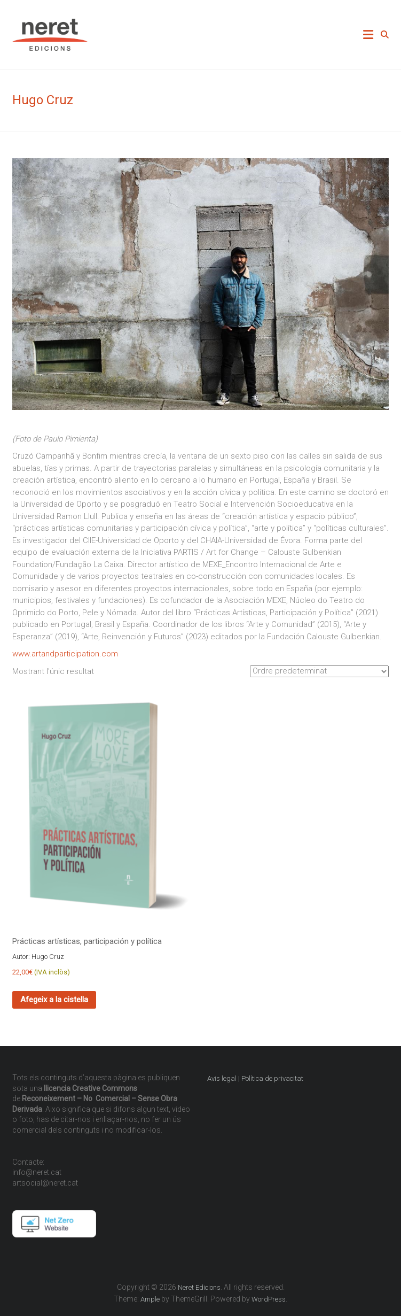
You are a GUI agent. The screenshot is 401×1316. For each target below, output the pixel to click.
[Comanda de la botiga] (319, 671)
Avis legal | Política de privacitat (256, 1078)
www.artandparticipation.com (65, 654)
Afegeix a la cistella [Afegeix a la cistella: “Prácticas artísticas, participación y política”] (54, 999)
